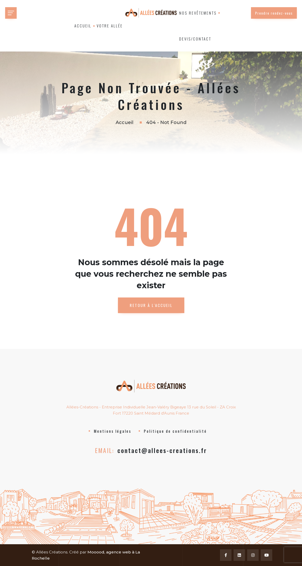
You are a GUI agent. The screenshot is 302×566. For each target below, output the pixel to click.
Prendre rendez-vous (274, 13)
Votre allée (110, 25)
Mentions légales (112, 431)
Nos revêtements (198, 13)
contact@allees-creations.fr (162, 450)
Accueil (83, 25)
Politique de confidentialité (175, 431)
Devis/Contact (195, 39)
